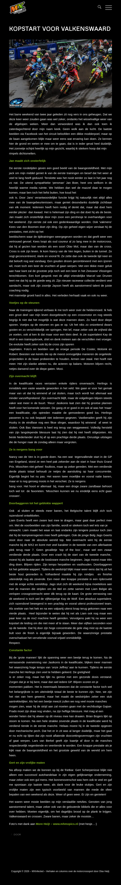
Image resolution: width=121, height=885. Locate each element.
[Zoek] (97, 7)
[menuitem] (97, 7)
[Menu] (106, 7)
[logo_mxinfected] (50, 7)
